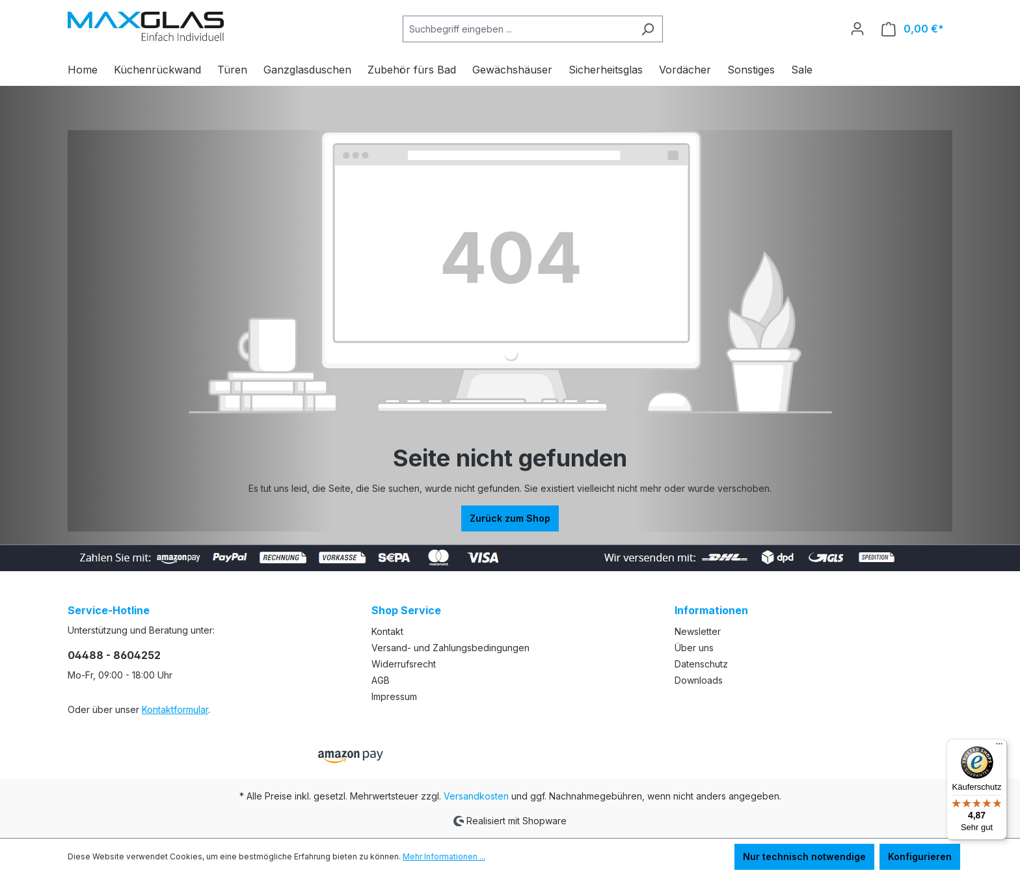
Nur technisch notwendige (804, 856)
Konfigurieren (920, 856)
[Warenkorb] (912, 29)
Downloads (699, 680)
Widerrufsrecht (403, 663)
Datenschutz (701, 663)
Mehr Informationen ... (444, 856)
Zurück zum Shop (510, 518)
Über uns (694, 647)
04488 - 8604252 (114, 655)
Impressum (394, 696)
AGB (380, 680)
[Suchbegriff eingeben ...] (518, 29)
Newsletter (698, 631)
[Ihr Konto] (857, 29)
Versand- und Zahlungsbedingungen (450, 647)
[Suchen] (647, 29)
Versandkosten (476, 795)
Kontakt (387, 631)
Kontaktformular (175, 709)
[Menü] (999, 747)
